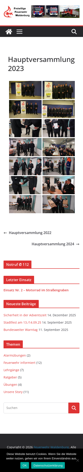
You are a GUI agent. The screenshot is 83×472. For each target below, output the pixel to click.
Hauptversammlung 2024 (55, 244)
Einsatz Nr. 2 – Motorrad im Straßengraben (36, 290)
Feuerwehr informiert (19, 363)
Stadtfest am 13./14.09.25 (22, 322)
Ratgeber (10, 377)
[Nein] (77, 460)
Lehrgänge (11, 370)
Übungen (10, 384)
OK (25, 465)
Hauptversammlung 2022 (27, 232)
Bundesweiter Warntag (21, 330)
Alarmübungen (15, 355)
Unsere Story (13, 392)
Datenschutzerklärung (47, 465)
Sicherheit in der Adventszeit (25, 315)
